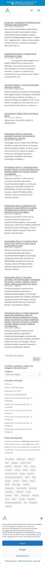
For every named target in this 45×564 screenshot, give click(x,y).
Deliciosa (7, 384)
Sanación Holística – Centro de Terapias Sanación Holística (21, 86)
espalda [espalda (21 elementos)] (24, 481)
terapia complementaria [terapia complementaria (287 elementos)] (13, 503)
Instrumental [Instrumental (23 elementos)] (9, 488)
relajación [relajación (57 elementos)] (35, 495)
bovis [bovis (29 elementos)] (25, 466)
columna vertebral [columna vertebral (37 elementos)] (11, 474)
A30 (27, 444)
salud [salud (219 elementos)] (7, 499)
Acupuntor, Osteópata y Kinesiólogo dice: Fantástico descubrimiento (22, 23)
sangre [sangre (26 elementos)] (14, 499)
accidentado (8, 453)
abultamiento (25, 447)
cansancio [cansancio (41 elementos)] (8, 470)
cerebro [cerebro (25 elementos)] (17, 470)
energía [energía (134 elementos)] (7, 481)
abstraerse (17, 447)
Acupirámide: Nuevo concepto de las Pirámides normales (20, 55)
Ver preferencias (22, 556)
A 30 (5, 444)
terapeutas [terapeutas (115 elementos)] (31, 499)
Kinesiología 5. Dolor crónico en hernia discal (21, 114)
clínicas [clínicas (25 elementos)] (33, 470)
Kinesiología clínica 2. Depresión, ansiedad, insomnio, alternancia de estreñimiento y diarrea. (19, 136)
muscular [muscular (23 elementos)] (8, 495)
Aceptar (23, 543)
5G (5, 441)
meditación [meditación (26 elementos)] (19, 492)
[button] (41, 518)
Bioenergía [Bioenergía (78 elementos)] (17, 466)
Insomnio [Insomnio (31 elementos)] (26, 484)
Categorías (8, 371)
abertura (32, 444)
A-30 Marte (36, 450)
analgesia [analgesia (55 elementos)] (15, 463)
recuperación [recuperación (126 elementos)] (25, 495)
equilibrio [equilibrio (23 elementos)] (16, 481)
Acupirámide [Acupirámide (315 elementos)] (21, 459)
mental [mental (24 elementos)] (28, 492)
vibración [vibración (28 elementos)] (8, 506)
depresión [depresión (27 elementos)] (30, 474)
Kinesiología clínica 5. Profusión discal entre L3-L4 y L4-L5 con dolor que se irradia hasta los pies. (20, 243)
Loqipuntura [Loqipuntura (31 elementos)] (9, 492)
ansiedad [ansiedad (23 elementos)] (8, 466)
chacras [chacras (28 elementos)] (25, 470)
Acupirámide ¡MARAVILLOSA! (15, 395)
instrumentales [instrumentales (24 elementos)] (21, 488)
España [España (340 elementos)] (32, 481)
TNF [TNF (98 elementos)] (25, 503)
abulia (31, 441)
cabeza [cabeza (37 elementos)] (32, 466)
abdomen (25, 441)
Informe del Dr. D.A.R (12, 391)
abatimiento (8, 447)
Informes (19, 58)
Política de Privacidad (25, 561)
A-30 (37, 444)
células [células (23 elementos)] (22, 474)
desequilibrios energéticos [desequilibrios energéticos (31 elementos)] (13, 477)
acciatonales (28, 450)
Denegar (22, 549)
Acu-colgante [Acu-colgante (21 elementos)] (9, 459)
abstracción (19, 450)
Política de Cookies (11, 561)
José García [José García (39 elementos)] (32, 488)
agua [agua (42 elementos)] (7, 463)
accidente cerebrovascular (17, 444)
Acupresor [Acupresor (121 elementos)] (31, 459)
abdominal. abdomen (14, 441)
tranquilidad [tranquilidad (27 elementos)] (33, 503)
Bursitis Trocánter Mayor (14, 387)
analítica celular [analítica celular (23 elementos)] (26, 463)
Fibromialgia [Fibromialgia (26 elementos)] (16, 484)
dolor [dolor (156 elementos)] (34, 477)
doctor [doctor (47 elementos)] (27, 477)
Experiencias (19, 26)
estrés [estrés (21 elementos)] (7, 484)
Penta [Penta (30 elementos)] (16, 495)
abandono (11, 450)
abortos (36, 441)
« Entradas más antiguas (14, 355)
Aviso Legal (36, 561)
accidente (34, 447)
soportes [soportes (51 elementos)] (22, 499)
